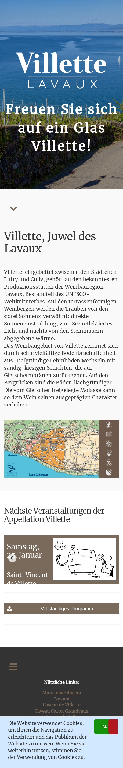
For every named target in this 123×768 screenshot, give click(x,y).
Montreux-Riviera (61, 693)
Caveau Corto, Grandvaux (61, 711)
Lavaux (61, 699)
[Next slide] (111, 558)
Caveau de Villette (62, 705)
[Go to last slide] (12, 558)
